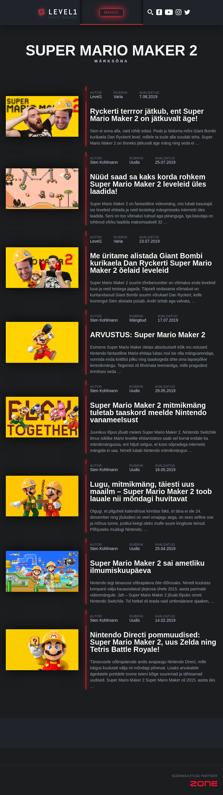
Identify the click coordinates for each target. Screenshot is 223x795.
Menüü (111, 12)
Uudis (135, 162)
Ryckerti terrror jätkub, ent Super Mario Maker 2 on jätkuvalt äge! (147, 114)
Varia (118, 96)
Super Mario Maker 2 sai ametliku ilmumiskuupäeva (147, 566)
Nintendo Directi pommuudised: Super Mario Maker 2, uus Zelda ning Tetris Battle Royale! (153, 642)
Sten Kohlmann (104, 162)
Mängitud (138, 320)
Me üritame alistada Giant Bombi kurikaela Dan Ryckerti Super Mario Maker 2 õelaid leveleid (151, 263)
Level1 (96, 96)
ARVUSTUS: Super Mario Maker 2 (147, 335)
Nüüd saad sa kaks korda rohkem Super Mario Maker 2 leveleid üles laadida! (148, 184)
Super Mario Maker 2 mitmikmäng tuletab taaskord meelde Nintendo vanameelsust (148, 412)
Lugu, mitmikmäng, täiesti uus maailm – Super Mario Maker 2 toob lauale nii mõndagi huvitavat (151, 491)
